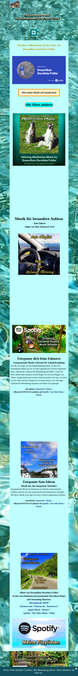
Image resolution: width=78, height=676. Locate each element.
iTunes (48, 389)
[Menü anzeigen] (33, 32)
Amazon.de (39, 389)
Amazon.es (52, 606)
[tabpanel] (39, 47)
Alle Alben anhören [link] (38, 105)
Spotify (46, 392)
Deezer (39, 395)
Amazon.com (26, 606)
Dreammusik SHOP (39, 603)
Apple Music (34, 609)
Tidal (52, 613)
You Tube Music (57, 392)
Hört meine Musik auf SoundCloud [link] (39, 92)
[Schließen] (76, 668)
